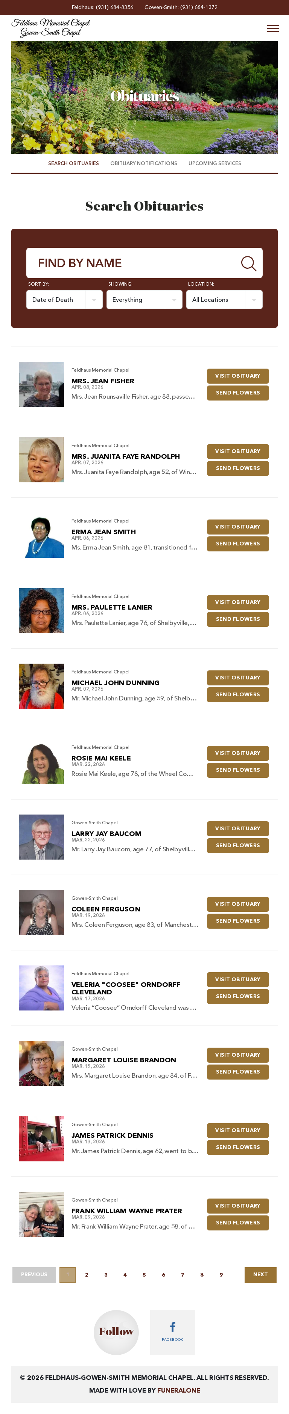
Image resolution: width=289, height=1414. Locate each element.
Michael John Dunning (115, 683)
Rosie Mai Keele (101, 758)
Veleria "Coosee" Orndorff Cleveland (126, 989)
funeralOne (178, 1391)
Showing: (120, 284)
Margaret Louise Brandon (123, 1060)
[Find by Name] (131, 263)
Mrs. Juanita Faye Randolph (125, 456)
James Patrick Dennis (112, 1135)
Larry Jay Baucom (106, 834)
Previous (36, 1275)
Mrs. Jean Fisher (102, 381)
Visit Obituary (242, 374)
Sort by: (38, 284)
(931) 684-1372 (199, 7)
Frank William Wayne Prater (127, 1211)
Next (258, 1275)
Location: (201, 284)
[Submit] (249, 263)
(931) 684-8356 (114, 7)
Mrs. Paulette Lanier (112, 607)
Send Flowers (243, 390)
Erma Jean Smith (103, 532)
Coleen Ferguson (105, 909)
